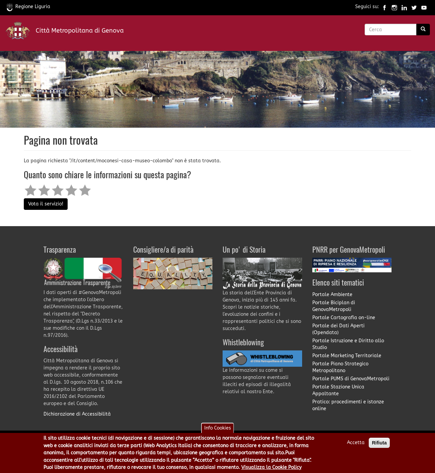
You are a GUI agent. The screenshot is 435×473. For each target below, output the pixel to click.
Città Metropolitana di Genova (80, 30)
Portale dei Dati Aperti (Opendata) (338, 329)
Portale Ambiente (332, 294)
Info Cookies (217, 430)
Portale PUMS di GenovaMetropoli (350, 379)
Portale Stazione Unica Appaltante (338, 390)
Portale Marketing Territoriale (346, 356)
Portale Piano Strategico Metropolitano (340, 367)
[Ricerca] (423, 29)
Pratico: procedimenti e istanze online (348, 405)
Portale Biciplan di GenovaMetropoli (333, 306)
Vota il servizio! (45, 204)
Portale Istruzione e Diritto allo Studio (348, 344)
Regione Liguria (28, 7)
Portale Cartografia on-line (343, 318)
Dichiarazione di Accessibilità (77, 414)
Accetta (356, 444)
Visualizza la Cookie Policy (271, 469)
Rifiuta (379, 444)
